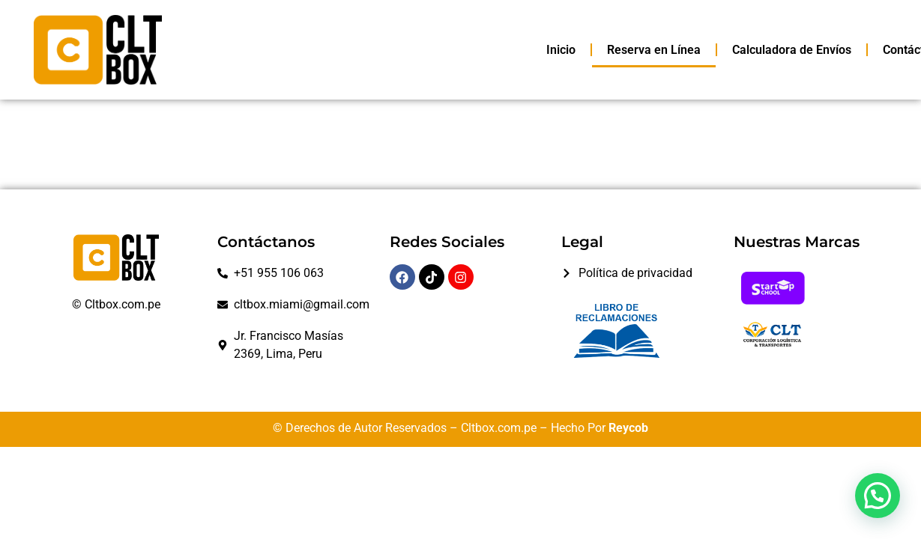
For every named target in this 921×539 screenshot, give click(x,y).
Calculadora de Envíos (791, 50)
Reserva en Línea (654, 50)
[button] (877, 495)
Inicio (561, 50)
